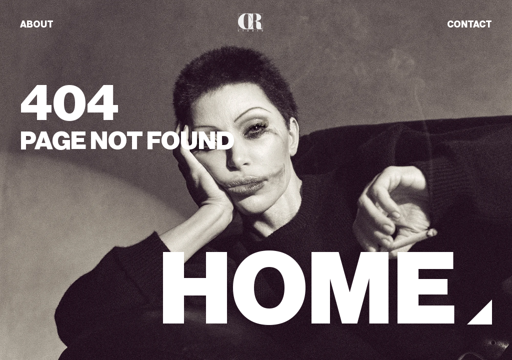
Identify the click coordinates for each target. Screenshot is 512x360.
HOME (307, 290)
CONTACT (469, 24)
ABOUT (37, 24)
